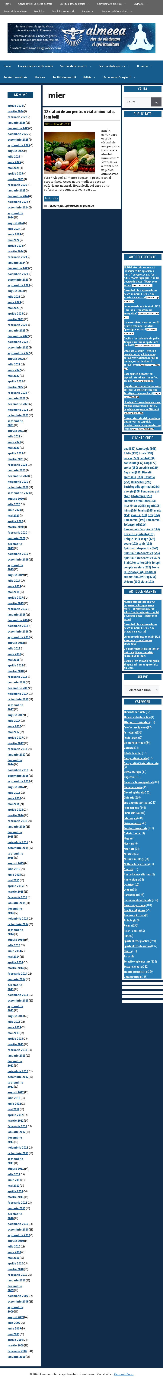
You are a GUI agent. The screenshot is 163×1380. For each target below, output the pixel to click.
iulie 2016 (14, 792)
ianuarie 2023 (16, 330)
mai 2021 (13, 447)
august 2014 (16, 939)
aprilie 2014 (15, 962)
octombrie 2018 (18, 631)
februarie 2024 (17, 257)
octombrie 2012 (18, 1076)
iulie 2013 (14, 1021)
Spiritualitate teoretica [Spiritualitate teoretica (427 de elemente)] (142, 558)
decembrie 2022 (18, 336)
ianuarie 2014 (16, 979)
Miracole (129, 853)
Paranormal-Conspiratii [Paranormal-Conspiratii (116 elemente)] (142, 529)
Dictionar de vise (133, 787)
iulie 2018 (14, 648)
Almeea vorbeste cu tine (137, 717)
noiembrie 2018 (18, 625)
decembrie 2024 (18, 196)
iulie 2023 (14, 296)
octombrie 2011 (18, 1153)
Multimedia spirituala (136, 864)
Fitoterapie (55, 206)
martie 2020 (16, 526)
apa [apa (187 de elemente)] (129, 448)
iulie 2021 (14, 436)
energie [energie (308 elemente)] (132, 491)
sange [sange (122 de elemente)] (148, 539)
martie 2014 (16, 968)
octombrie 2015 (18, 847)
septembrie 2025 (19, 145)
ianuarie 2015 (16, 902)
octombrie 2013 (18, 1000)
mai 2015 (13, 880)
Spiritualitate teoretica (76, 4)
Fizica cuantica (132, 823)
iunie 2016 (14, 798)
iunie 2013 (14, 1027)
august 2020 (16, 498)
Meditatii (129, 848)
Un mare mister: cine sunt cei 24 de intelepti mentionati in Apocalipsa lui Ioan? (141, 326)
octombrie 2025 (18, 139)
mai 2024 (13, 240)
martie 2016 (16, 815)
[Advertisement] (143, 188)
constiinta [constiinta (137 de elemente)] (133, 463)
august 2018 (16, 642)
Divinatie (142, 4)
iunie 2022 (14, 370)
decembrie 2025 (18, 128)
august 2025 (16, 150)
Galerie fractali (132, 833)
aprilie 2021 (15, 453)
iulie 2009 (14, 1322)
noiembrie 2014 (18, 918)
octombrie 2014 (18, 924)
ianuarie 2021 (16, 470)
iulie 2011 (14, 1174)
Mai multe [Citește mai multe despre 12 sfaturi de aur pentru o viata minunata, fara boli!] (51, 198)
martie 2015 (16, 891)
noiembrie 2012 (18, 1071)
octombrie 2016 (18, 775)
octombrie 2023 (18, 279)
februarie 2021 (17, 464)
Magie (127, 838)
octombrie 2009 (18, 1301)
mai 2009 (13, 1334)
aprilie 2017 (15, 737)
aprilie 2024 (15, 245)
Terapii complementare (137, 961)
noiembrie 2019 (18, 553)
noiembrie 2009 (18, 1295)
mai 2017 (13, 732)
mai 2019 (13, 592)
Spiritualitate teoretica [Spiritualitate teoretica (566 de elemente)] (142, 553)
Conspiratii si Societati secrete (35, 3)
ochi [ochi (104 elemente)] (154, 515)
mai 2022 (13, 375)
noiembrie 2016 (18, 770)
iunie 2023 (14, 302)
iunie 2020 (14, 510)
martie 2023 (16, 319)
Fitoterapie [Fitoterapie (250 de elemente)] (141, 496)
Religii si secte (132, 930)
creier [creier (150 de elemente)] (131, 467)
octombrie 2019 (18, 559)
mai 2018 (13, 659)
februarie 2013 (17, 1049)
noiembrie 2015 (18, 842)
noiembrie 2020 (18, 481)
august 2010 (16, 1240)
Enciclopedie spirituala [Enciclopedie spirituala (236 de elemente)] (142, 487)
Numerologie (131, 879)
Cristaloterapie (132, 771)
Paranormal (131, 894)
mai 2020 (13, 515)
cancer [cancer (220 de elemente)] (131, 458)
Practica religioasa (134, 910)
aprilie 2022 (15, 381)
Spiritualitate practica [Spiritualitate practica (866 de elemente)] (141, 548)
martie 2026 (16, 111)
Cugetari (129, 777)
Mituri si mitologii (134, 859)
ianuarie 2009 (16, 1356)
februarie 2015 (17, 897)
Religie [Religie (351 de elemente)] (132, 539)
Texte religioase (133, 966)
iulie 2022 (14, 364)
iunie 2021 (14, 442)
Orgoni (128, 889)
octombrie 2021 (18, 415)
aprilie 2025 (15, 173)
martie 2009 (16, 1345)
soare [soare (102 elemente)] (131, 543)
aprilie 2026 (15, 105)
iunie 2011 (14, 1180)
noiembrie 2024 (18, 201)
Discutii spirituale (134, 792)
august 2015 (16, 863)
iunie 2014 (14, 951)
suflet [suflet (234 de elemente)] (143, 562)
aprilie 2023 (15, 313)
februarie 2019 (17, 608)
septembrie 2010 (19, 1235)
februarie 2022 (17, 392)
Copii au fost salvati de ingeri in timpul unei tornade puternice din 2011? (142, 342)
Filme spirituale (133, 812)
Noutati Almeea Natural (137, 874)
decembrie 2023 (18, 268)
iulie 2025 (14, 156)
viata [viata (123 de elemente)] (147, 582)
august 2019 (16, 575)
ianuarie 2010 (16, 1280)
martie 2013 (16, 1044)
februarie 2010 (17, 1274)
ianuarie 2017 (16, 754)
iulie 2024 (14, 228)
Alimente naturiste (134, 712)
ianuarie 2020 (16, 538)
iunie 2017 (14, 726)
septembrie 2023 (19, 285)
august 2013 (16, 1016)
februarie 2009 (17, 1351)
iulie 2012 (14, 1098)
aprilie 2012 (15, 1115)
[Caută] (156, 101)
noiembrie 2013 (18, 994)
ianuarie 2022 (16, 398)
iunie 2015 (14, 874)
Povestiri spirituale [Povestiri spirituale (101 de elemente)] (139, 534)
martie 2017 (16, 743)
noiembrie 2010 (18, 1223)
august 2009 (16, 1317)
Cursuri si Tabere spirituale (139, 782)
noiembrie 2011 (18, 1147)
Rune (127, 935)
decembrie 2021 (18, 404)
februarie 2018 (17, 676)
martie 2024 (16, 251)
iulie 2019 (14, 580)
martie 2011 (16, 1197)
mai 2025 (13, 167)
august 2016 (16, 787)
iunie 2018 (14, 654)
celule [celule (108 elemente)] (147, 458)
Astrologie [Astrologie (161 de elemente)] (146, 448)
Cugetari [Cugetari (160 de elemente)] (132, 472)
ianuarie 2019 (16, 614)
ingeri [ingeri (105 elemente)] (153, 506)
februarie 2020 (17, 532)
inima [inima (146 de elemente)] (130, 510)
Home (7, 3)
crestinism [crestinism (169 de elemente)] (148, 467)
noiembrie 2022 (18, 341)
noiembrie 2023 (18, 274)
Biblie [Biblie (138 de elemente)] (131, 453)
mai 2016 (13, 804)
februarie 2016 (17, 820)
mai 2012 (13, 1109)
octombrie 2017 (18, 699)
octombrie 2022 (18, 347)
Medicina (39, 11)
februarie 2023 (17, 324)
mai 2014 (13, 956)
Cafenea (129, 747)
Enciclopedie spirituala (137, 802)
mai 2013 (13, 1033)
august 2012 (16, 1092)
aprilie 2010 (15, 1263)
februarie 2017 (17, 748)
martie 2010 (16, 1269)
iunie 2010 (14, 1252)
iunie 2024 (14, 234)
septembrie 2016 (19, 781)
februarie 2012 (17, 1126)
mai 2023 (13, 307)
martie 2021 (16, 459)
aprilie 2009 (15, 1339)
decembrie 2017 (18, 688)
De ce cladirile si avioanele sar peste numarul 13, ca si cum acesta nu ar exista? (140, 294)
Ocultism (129, 884)
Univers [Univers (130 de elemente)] (132, 582)
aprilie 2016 (15, 809)
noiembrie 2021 (18, 409)
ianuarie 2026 (16, 122)
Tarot (127, 956)
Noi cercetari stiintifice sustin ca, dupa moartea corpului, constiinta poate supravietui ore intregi (142, 423)
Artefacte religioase (135, 727)
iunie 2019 (14, 586)
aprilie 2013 (15, 1038)
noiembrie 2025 (18, 134)
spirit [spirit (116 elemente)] (145, 543)
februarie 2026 (17, 117)
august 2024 (16, 223)
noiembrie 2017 (18, 693)
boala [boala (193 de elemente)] (146, 453)
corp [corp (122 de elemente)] (150, 463)
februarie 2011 (17, 1202)
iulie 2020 (14, 504)
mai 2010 (13, 1257)
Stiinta (128, 951)
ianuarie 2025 (16, 190)
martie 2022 (16, 387)
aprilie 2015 (15, 886)
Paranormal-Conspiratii (118, 11)
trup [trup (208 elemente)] (150, 577)
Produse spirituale (134, 915)
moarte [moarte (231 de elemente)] (139, 515)
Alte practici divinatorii (137, 722)
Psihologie (130, 920)
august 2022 (16, 358)
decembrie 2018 (18, 620)
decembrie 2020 (18, 476)
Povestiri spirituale (134, 905)
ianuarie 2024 (16, 262)
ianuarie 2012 (16, 1131)
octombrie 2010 (18, 1229)
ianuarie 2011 (16, 1208)
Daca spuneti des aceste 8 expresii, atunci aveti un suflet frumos (141, 377)
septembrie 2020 (19, 493)
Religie (90, 11)
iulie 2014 (14, 945)
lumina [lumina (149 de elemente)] (145, 510)
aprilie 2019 (15, 597)
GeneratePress (123, 1374)
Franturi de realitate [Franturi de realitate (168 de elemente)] (140, 501)
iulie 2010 (14, 1246)
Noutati (128, 869)
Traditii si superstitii (63, 11)
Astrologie (130, 732)
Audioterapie (131, 737)
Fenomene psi (131, 807)
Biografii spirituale (134, 742)
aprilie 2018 (15, 665)
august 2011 (16, 1168)
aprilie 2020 (15, 521)
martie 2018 (16, 671)
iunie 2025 (14, 162)
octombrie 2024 (18, 207)
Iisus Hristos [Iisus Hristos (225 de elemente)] (135, 506)
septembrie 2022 (19, 353)
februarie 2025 (17, 184)
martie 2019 (16, 603)
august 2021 (16, 430)
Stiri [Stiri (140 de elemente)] (130, 562)
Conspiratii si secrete (136, 758)
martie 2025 (16, 179)
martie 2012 (16, 1120)
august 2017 (16, 715)
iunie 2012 (14, 1103)
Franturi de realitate (15, 11)
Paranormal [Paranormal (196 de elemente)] (134, 520)
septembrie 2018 (19, 637)
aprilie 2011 (15, 1191)
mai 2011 (13, 1185)
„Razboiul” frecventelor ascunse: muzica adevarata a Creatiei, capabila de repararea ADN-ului (142, 406)
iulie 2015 (14, 869)
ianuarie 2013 (16, 1055)
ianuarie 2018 (16, 682)
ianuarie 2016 (16, 826)
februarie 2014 (17, 973)
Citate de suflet (133, 753)
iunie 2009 (14, 1328)
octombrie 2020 (18, 487)
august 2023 (16, 291)
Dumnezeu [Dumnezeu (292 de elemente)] (141, 482)
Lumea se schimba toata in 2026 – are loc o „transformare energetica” (142, 310)
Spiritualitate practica (113, 4)
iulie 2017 (14, 720)
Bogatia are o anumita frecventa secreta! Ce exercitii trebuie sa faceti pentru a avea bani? (142, 389)
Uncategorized (132, 976)
